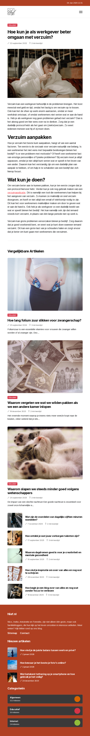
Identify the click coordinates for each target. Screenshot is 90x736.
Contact (24, 633)
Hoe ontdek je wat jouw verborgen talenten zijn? (52, 535)
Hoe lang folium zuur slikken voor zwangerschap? (44, 320)
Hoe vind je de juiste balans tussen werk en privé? (48, 650)
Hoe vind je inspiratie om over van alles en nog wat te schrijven (53, 571)
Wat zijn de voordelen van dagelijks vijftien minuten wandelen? (53, 518)
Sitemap (12, 633)
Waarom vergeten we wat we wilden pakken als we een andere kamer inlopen (43, 404)
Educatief (12, 25)
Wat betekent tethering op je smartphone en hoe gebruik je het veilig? (47, 675)
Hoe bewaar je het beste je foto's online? (43, 662)
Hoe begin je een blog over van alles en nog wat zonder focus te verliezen (51, 589)
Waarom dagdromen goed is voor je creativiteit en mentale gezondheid (53, 554)
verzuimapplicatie (16, 192)
